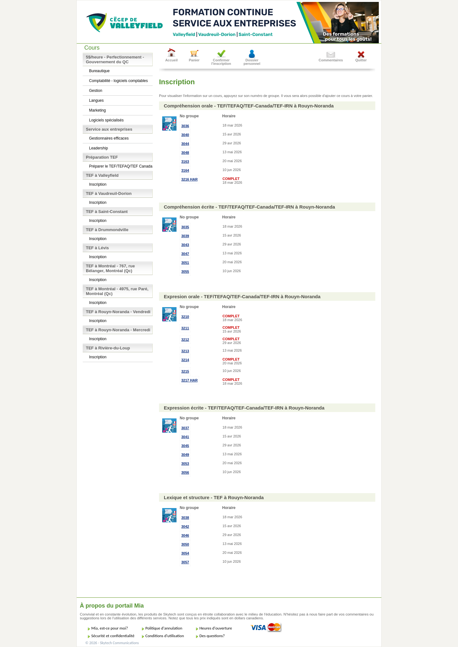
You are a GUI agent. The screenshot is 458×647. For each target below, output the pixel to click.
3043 (185, 245)
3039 (185, 236)
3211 (185, 328)
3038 (185, 518)
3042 (185, 526)
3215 (185, 371)
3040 (185, 135)
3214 (185, 360)
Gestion (95, 90)
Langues (96, 100)
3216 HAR (189, 179)
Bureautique (99, 71)
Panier (194, 60)
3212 (185, 339)
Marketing (97, 110)
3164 (185, 170)
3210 (185, 317)
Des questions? (212, 635)
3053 (185, 463)
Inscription (98, 184)
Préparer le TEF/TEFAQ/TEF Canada (120, 166)
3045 (185, 446)
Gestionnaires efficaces (109, 138)
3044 (185, 144)
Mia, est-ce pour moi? (109, 628)
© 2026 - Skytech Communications (112, 643)
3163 (185, 161)
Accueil (171, 60)
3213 (185, 351)
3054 (185, 553)
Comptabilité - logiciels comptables (118, 81)
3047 (185, 254)
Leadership (98, 148)
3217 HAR (189, 380)
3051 (185, 263)
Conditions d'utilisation (164, 635)
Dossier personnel (252, 61)
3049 (185, 455)
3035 (185, 227)
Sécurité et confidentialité (113, 635)
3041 (185, 437)
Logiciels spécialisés (106, 120)
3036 (185, 126)
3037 (185, 428)
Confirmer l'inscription (221, 61)
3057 (185, 562)
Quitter (361, 60)
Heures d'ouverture (215, 628)
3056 (185, 472)
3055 (185, 271)
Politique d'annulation (163, 628)
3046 (185, 535)
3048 (185, 153)
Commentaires (331, 60)
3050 (185, 544)
